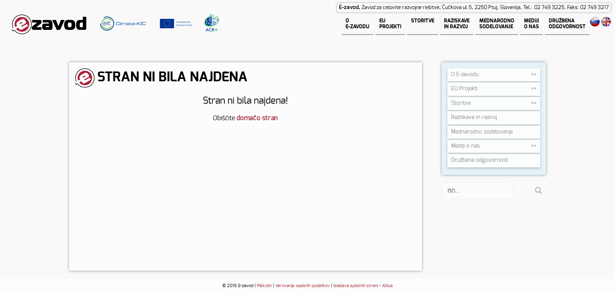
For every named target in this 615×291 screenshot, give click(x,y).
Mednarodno (482, 132)
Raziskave (474, 117)
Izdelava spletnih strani (355, 286)
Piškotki (264, 286)
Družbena (479, 160)
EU (464, 89)
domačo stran (257, 118)
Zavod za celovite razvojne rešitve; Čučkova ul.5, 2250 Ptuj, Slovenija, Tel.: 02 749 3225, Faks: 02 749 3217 (485, 7)
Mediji (465, 146)
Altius (387, 286)
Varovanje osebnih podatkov (302, 286)
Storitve (461, 103)
